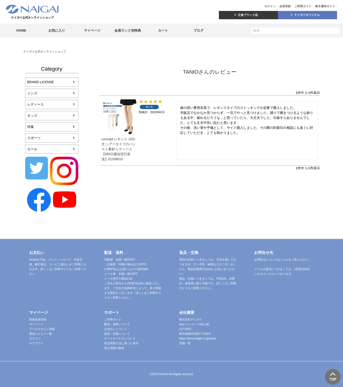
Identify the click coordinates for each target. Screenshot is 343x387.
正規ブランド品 (248, 15)
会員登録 (285, 6)
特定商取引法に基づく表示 (121, 343)
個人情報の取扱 (114, 348)
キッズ (32, 115)
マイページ (92, 30)
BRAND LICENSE (40, 82)
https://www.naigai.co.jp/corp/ (197, 338)
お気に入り (56, 30)
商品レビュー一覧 (40, 333)
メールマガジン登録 (42, 329)
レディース (35, 104)
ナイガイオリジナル (307, 15)
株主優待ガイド (325, 6)
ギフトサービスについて (120, 338)
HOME (21, 30)
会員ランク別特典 (127, 30)
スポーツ (34, 138)
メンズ (32, 93)
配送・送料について (117, 324)
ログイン (270, 6)
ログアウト (36, 343)
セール (32, 149)
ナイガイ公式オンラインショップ (44, 51)
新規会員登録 (37, 319)
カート (163, 30)
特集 (30, 127)
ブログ (198, 30)
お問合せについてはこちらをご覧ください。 (282, 259)
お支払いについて (115, 329)
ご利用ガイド (302, 6)
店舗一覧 (185, 343)
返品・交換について (117, 333)
